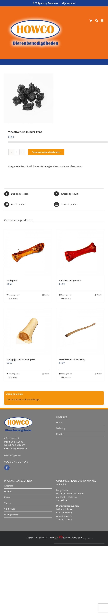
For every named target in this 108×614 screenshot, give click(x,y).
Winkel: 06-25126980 (14, 445)
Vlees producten (61, 166)
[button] (79, 538)
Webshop (60, 428)
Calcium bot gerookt (70, 280)
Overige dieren (11, 514)
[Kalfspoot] (27, 252)
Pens (23, 166)
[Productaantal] (17, 152)
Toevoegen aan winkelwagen (46, 152)
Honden (8, 491)
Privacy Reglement (12, 455)
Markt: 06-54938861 (14, 441)
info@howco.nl (11, 438)
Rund (29, 166)
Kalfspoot (11, 280)
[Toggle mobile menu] (102, 20)
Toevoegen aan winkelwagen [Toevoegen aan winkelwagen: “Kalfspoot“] (14, 296)
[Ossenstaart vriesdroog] (80, 331)
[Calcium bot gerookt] (80, 252)
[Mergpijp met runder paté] (27, 331)
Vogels (7, 503)
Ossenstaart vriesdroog (72, 359)
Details (46, 295)
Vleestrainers (76, 166)
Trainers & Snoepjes (42, 166)
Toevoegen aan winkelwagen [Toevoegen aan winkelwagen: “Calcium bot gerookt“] (66, 296)
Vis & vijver (9, 508)
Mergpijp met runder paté (20, 359)
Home (59, 422)
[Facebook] (7, 467)
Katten (7, 497)
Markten (60, 434)
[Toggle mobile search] (96, 20)
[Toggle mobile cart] (91, 20)
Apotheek (8, 485)
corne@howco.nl (64, 516)
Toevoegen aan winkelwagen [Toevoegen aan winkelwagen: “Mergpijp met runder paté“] (14, 375)
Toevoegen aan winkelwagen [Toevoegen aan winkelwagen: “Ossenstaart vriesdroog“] (66, 375)
